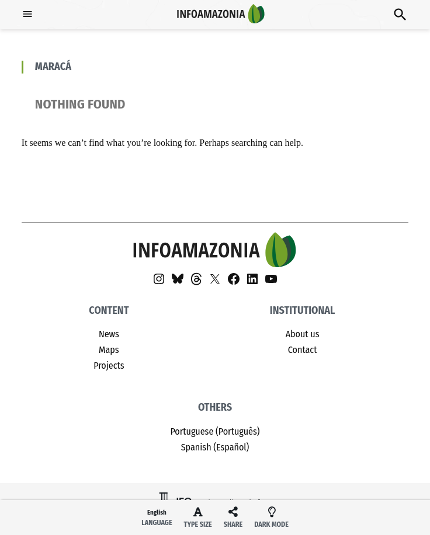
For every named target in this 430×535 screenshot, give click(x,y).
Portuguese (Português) (214, 431)
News (109, 334)
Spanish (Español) (215, 447)
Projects (108, 365)
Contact (302, 349)
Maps (109, 349)
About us (303, 334)
